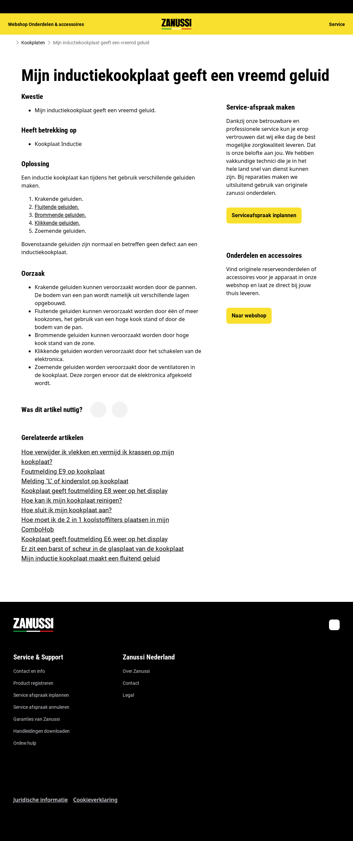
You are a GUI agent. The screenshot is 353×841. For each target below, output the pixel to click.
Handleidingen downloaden (41, 731)
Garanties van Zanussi (36, 719)
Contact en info (29, 671)
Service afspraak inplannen (41, 695)
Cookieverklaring (95, 799)
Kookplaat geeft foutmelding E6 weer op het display (94, 539)
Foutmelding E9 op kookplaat (63, 471)
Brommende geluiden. (60, 215)
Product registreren (33, 683)
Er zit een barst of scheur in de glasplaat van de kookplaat (102, 549)
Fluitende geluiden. (57, 207)
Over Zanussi (136, 671)
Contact (131, 683)
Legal (128, 695)
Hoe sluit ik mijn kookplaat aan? (66, 510)
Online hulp (24, 743)
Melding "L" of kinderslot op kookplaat (74, 481)
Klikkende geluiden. (57, 223)
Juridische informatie (40, 799)
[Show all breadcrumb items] (10, 42)
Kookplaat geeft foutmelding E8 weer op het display (94, 491)
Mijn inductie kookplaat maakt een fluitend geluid (90, 558)
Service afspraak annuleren (41, 707)
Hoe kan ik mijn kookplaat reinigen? (71, 500)
